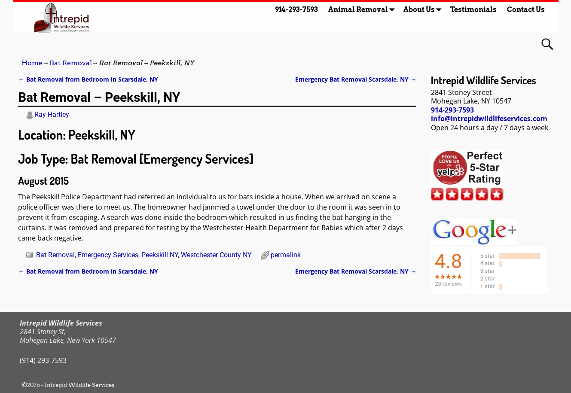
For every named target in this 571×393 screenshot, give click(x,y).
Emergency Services (108, 255)
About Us (424, 9)
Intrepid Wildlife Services (79, 385)
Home (32, 63)
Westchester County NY (216, 255)
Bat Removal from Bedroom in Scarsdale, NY (88, 79)
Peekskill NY (159, 255)
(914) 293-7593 (43, 360)
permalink (286, 255)
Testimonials (473, 10)
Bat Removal (70, 63)
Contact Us (526, 10)
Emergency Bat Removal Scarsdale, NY (355, 79)
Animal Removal (363, 9)
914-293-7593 (296, 10)
